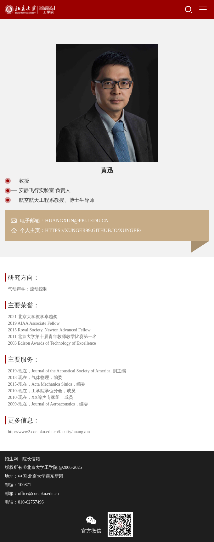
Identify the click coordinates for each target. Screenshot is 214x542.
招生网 (11, 459)
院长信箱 (31, 459)
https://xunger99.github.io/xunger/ (93, 230)
